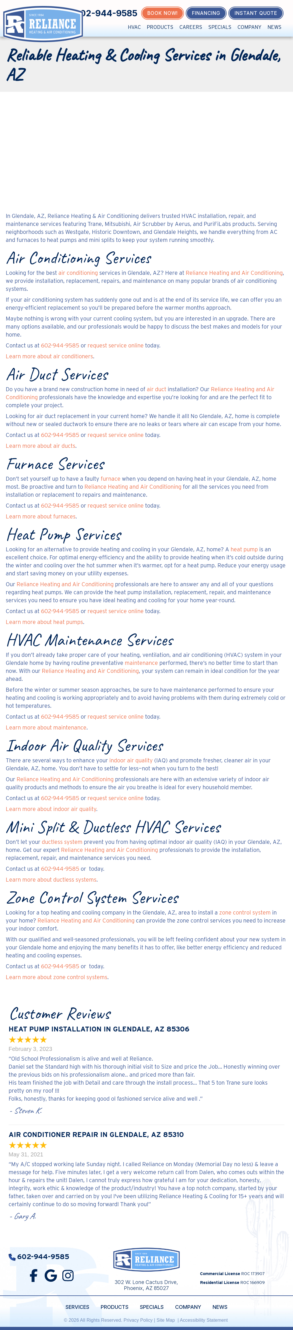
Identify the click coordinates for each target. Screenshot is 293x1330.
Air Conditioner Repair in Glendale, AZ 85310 (96, 1134)
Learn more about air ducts (40, 445)
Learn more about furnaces (41, 516)
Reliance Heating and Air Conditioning (234, 272)
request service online (116, 345)
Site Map (166, 1320)
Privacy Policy (138, 1320)
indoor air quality (131, 760)
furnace (110, 478)
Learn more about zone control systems (56, 977)
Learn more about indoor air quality (51, 809)
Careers (190, 27)
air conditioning (78, 272)
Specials (219, 27)
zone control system (245, 912)
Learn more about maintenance (46, 727)
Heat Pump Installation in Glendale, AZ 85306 (99, 1029)
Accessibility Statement (204, 1320)
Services (77, 1307)
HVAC (134, 27)
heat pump (244, 549)
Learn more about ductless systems (51, 879)
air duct (156, 389)
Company (249, 27)
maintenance (141, 662)
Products (160, 27)
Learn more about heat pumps (44, 622)
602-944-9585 (106, 13)
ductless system (62, 841)
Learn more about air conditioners (49, 356)
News (275, 27)
